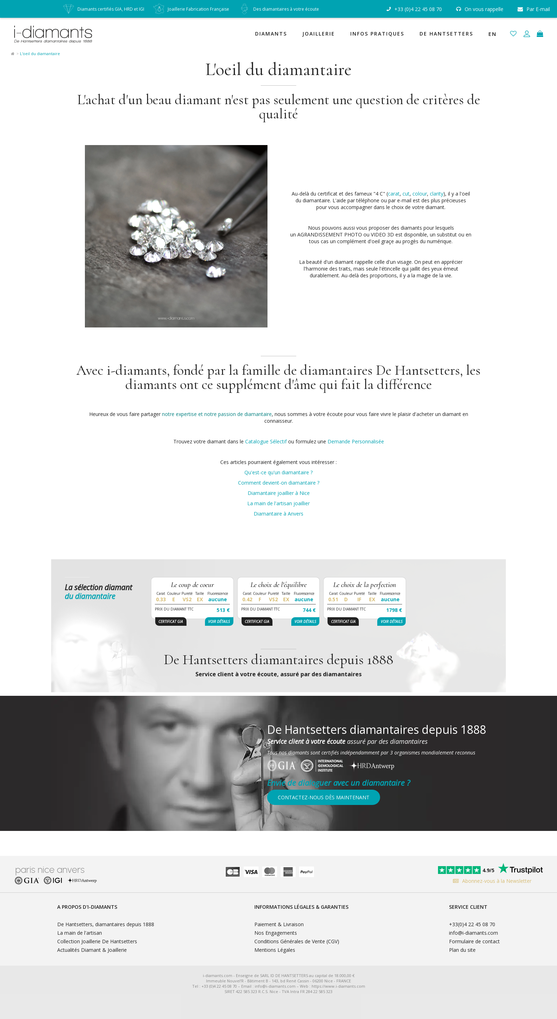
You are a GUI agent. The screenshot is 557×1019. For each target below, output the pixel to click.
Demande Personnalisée (356, 441)
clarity (436, 193)
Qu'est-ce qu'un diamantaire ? (278, 472)
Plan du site (462, 949)
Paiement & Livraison (279, 924)
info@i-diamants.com (473, 932)
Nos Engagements (275, 932)
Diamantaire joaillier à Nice (279, 493)
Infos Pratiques (377, 33)
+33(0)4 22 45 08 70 (472, 924)
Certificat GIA (170, 621)
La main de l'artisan (79, 932)
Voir (219, 621)
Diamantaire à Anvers (278, 513)
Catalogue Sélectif (266, 441)
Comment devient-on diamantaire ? (278, 482)
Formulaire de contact (474, 941)
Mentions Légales (274, 949)
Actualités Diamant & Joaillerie (92, 949)
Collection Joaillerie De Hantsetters (97, 941)
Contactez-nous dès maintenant (323, 797)
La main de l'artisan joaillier (278, 503)
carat (394, 193)
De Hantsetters (446, 33)
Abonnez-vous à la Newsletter (490, 880)
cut (406, 193)
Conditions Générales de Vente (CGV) (296, 941)
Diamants (271, 33)
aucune (217, 599)
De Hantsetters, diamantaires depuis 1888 (105, 924)
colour (419, 193)
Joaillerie (318, 33)
